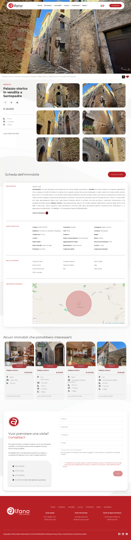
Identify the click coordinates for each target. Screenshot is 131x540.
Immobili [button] (57, 5)
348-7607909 (19, 466)
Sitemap (48, 534)
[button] (103, 6)
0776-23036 (19, 471)
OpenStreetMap (115, 323)
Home (39, 5)
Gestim (84, 534)
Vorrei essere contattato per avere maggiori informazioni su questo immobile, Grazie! (91, 453)
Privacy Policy (57, 534)
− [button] (35, 321)
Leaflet (106, 323)
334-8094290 (19, 480)
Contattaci (115, 5)
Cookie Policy (67, 534)
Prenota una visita (117, 174)
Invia (117, 473)
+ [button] (35, 319)
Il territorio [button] (75, 5)
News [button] (84, 5)
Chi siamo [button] (47, 5)
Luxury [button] (66, 5)
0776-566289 (19, 475)
